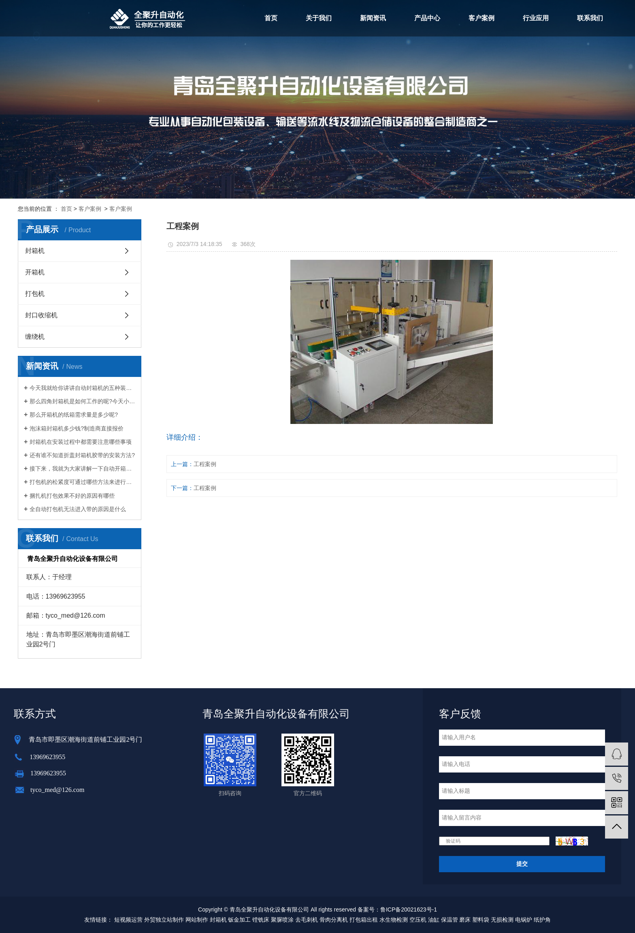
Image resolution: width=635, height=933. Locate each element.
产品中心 (427, 18)
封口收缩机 (41, 315)
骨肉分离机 (334, 919)
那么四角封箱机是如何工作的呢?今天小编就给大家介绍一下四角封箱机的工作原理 (82, 401)
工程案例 (205, 464)
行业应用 (536, 18)
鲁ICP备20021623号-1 (408, 909)
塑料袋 (480, 919)
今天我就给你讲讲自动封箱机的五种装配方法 (82, 388)
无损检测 (502, 919)
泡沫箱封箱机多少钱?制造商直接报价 (77, 428)
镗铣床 (260, 919)
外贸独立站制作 (164, 919)
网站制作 (196, 919)
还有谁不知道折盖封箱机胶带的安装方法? (82, 455)
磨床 (465, 919)
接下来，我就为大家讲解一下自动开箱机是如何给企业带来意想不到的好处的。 (82, 468)
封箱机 (35, 250)
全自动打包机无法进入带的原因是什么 (78, 509)
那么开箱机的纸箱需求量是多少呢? (74, 414)
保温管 (449, 919)
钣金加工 (239, 919)
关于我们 (319, 18)
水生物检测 (393, 919)
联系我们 (590, 18)
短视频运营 (128, 919)
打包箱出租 (363, 919)
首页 (270, 18)
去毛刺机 (306, 919)
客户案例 (481, 18)
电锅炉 (523, 919)
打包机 (35, 293)
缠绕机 (35, 336)
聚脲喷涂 (282, 919)
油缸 (433, 919)
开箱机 (35, 272)
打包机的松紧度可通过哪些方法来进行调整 (82, 482)
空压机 (417, 919)
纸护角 (542, 919)
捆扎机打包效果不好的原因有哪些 (72, 495)
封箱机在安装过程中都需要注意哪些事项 (81, 442)
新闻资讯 (373, 18)
